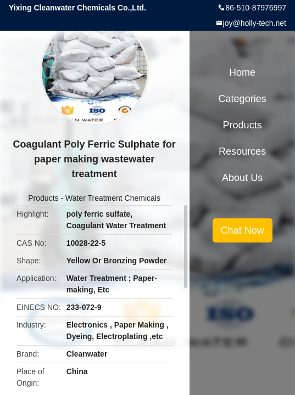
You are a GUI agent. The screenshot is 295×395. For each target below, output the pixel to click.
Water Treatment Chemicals (112, 198)
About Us (242, 177)
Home (242, 72)
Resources (242, 151)
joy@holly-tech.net (254, 23)
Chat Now (242, 230)
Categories (242, 98)
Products (43, 198)
